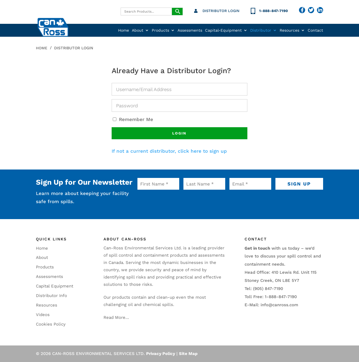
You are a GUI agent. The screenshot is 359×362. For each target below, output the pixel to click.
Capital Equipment (54, 286)
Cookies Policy (51, 324)
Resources (289, 30)
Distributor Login (221, 11)
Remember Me (133, 119)
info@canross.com (279, 304)
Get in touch (257, 248)
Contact (315, 30)
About (137, 30)
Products (160, 30)
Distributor (260, 30)
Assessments (190, 30)
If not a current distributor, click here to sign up (169, 151)
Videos (43, 314)
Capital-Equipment (223, 30)
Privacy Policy (160, 353)
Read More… (116, 317)
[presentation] (171, 201)
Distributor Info (51, 295)
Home (123, 30)
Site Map (188, 353)
